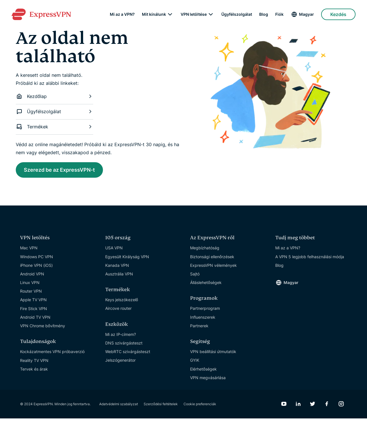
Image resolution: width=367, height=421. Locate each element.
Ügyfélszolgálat (236, 14)
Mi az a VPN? (122, 14)
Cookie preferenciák (200, 406)
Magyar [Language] (306, 14)
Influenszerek (202, 319)
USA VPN (114, 250)
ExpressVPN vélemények (213, 267)
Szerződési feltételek (161, 406)
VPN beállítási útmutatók (213, 354)
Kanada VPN (117, 267)
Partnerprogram (205, 310)
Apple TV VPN (33, 302)
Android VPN (32, 276)
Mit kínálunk (154, 14)
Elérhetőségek (203, 371)
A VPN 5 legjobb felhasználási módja (309, 258)
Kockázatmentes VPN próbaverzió (52, 354)
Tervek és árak (34, 371)
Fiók (279, 14)
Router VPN (31, 293)
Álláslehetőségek (206, 285)
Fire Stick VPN (33, 311)
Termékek (54, 126)
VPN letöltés (35, 240)
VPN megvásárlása (208, 380)
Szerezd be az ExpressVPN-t (66, 170)
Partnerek (199, 328)
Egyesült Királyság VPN (127, 258)
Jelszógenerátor (120, 362)
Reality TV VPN (34, 362)
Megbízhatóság (204, 250)
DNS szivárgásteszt (123, 345)
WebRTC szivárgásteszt (127, 354)
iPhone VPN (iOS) (36, 267)
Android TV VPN (35, 319)
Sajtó (195, 276)
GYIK (194, 362)
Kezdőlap (54, 96)
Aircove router (118, 310)
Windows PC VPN (36, 258)
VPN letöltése (194, 14)
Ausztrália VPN (119, 276)
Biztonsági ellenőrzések (212, 258)
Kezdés (338, 14)
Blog (263, 14)
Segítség (200, 344)
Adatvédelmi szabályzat (118, 406)
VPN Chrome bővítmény (42, 328)
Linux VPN (30, 285)
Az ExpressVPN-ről (212, 240)
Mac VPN (29, 250)
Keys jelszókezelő (121, 302)
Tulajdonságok (38, 344)
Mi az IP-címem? (120, 336)
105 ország (117, 240)
